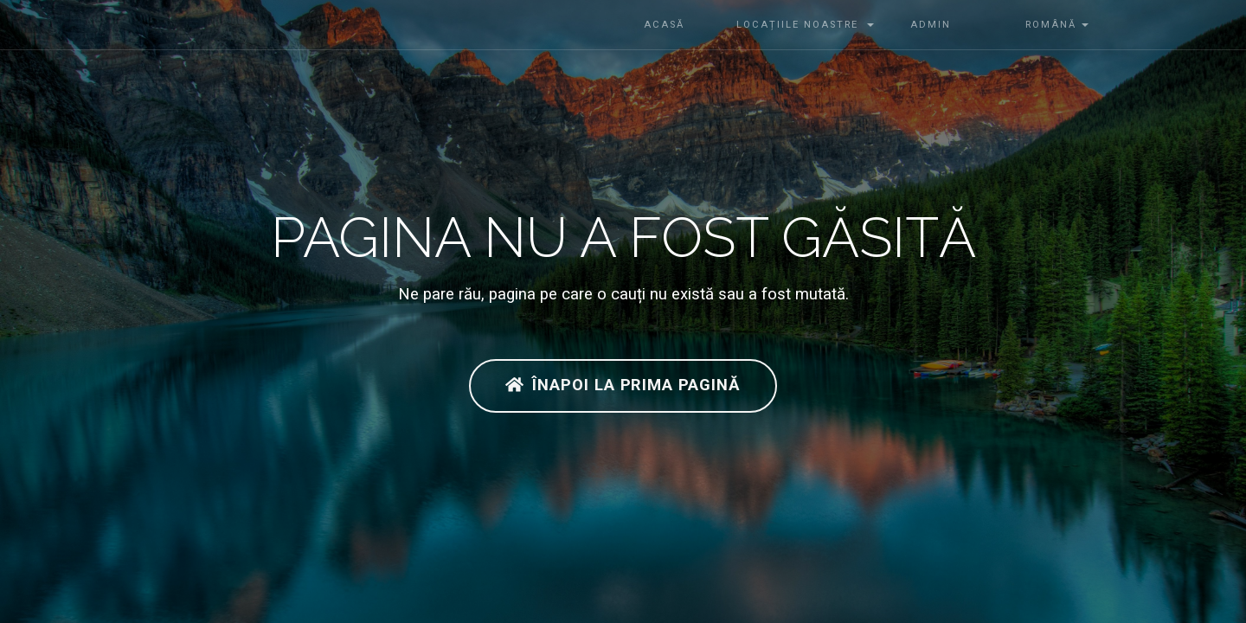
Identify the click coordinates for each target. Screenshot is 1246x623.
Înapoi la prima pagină (623, 385)
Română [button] (1037, 24)
